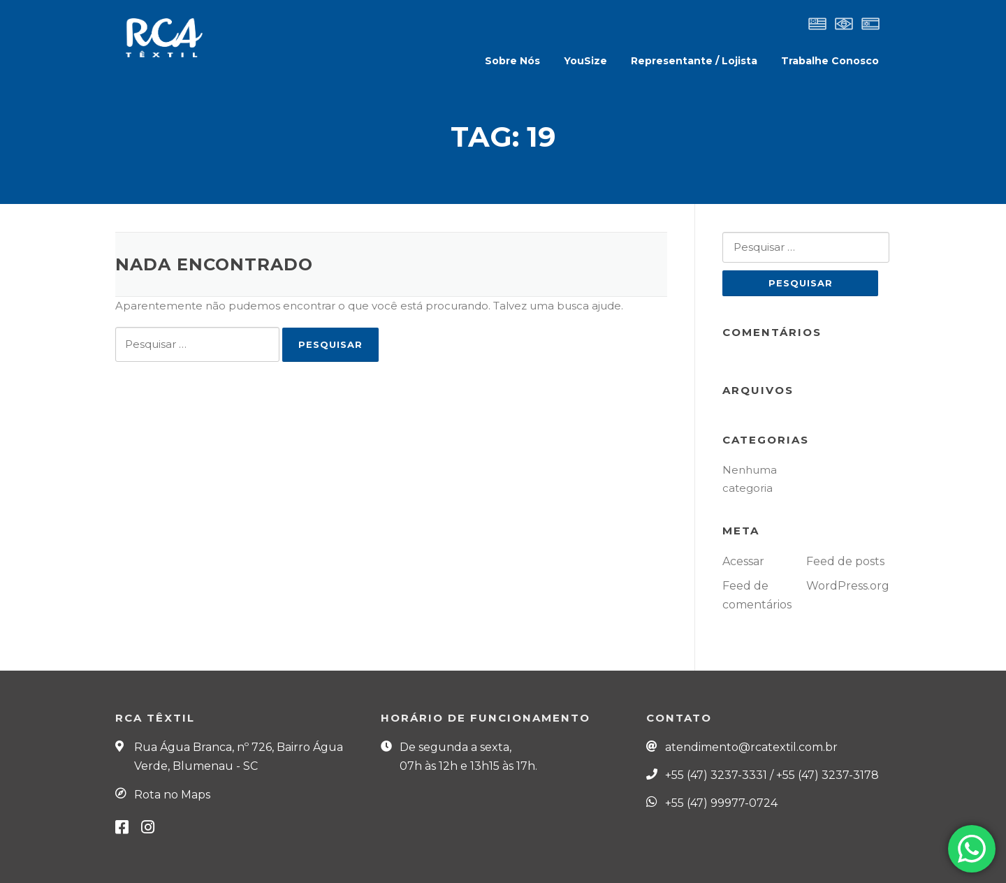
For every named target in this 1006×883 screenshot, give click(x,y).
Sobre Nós (512, 60)
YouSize (585, 60)
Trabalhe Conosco (830, 60)
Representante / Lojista (694, 60)
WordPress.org (847, 585)
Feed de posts (845, 561)
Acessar (743, 561)
